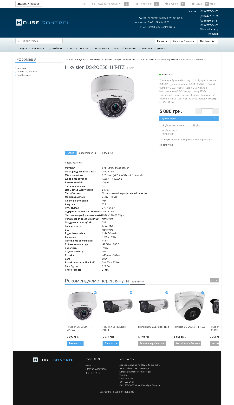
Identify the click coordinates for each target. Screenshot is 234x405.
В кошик (75, 343)
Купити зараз (188, 118)
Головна (69, 59)
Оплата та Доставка (183, 41)
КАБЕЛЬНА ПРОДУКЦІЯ (153, 48)
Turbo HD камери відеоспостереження (159, 59)
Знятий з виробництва (152, 343)
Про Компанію (207, 41)
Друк (197, 125)
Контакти (162, 41)
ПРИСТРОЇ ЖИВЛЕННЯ (125, 48)
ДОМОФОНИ (55, 48)
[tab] (71, 153)
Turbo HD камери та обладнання (120, 59)
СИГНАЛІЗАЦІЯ (101, 48)
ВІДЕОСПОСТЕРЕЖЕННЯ (32, 48)
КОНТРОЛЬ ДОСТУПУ (77, 48)
